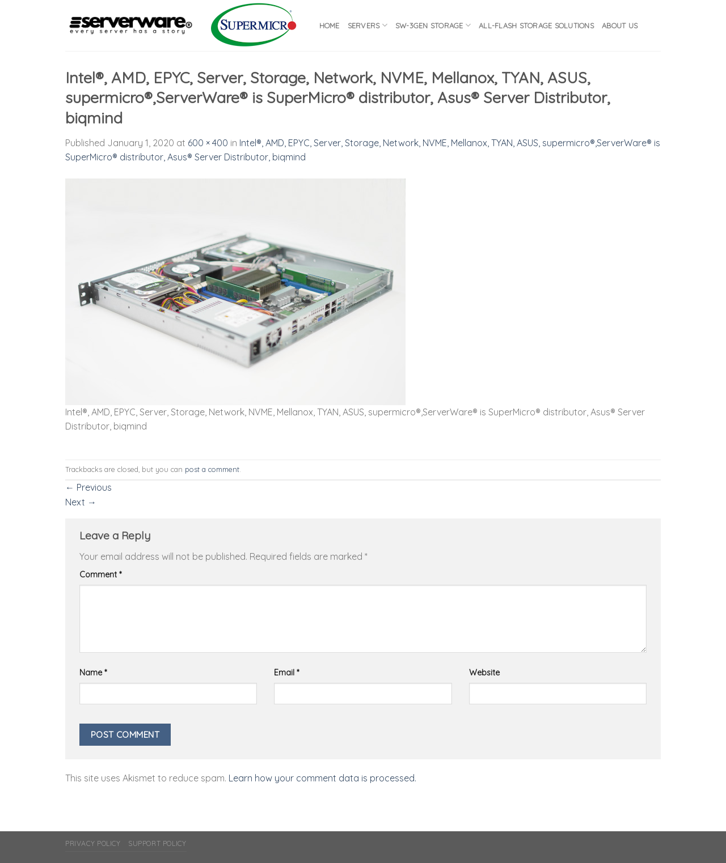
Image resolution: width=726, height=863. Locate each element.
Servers (367, 25)
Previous (88, 487)
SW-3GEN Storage (433, 25)
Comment (100, 574)
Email (286, 673)
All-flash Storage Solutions (536, 25)
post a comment (212, 469)
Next (80, 502)
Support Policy (157, 843)
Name (93, 673)
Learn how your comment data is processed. (322, 778)
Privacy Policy (93, 843)
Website (484, 673)
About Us (620, 25)
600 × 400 (208, 142)
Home (329, 25)
